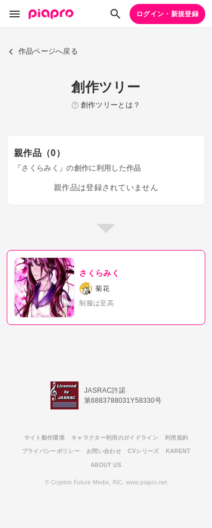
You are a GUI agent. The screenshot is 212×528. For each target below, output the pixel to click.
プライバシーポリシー (51, 451)
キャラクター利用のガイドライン (114, 438)
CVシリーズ (143, 451)
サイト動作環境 (44, 438)
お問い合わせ (103, 451)
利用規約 (176, 438)
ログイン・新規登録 (167, 14)
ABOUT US (106, 465)
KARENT (178, 451)
